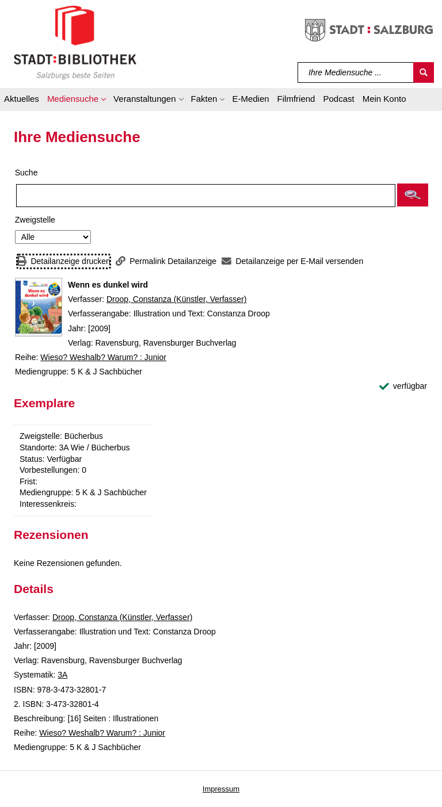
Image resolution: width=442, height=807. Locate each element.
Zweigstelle (35, 219)
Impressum (221, 789)
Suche (26, 172)
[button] (76, 100)
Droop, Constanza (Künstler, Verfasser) (176, 299)
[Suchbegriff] (356, 72)
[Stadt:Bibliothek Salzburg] (75, 42)
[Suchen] (423, 72)
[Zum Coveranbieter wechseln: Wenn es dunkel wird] (38, 307)
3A (62, 674)
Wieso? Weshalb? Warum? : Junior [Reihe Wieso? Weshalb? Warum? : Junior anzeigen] (103, 357)
